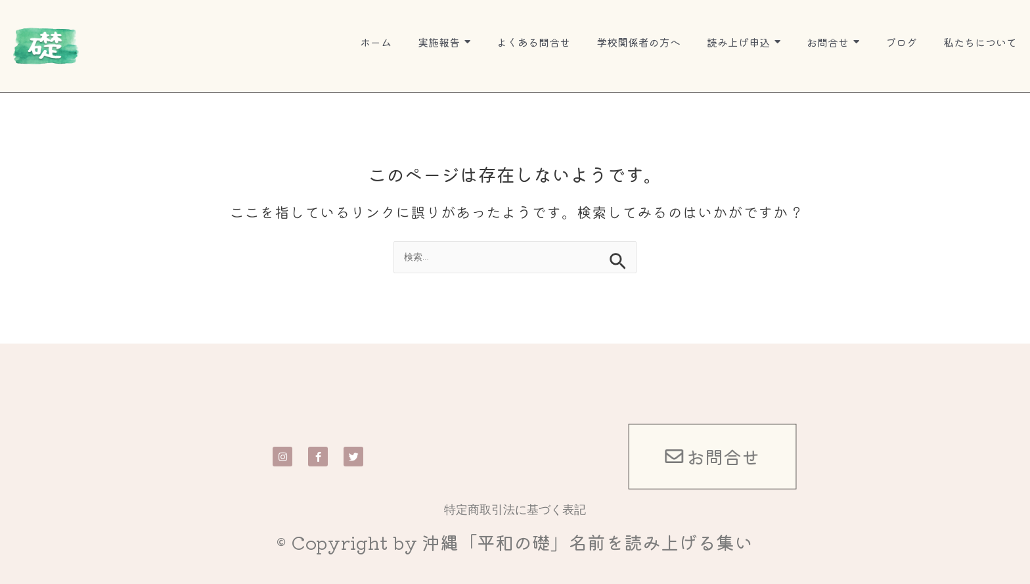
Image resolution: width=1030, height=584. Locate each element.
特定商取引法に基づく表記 (515, 509)
